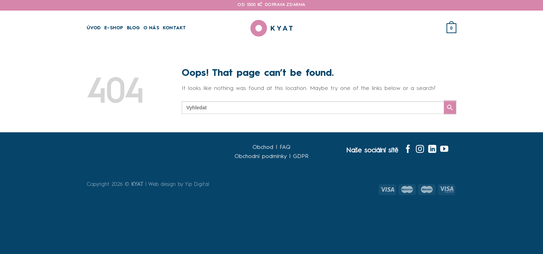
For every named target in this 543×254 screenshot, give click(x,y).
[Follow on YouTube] (444, 149)
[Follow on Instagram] (420, 149)
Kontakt (174, 28)
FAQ (285, 147)
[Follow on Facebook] (408, 149)
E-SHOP (113, 28)
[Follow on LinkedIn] (432, 149)
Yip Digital (197, 184)
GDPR (300, 156)
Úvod (94, 28)
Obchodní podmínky (261, 156)
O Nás (151, 28)
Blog (133, 28)
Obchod (262, 147)
